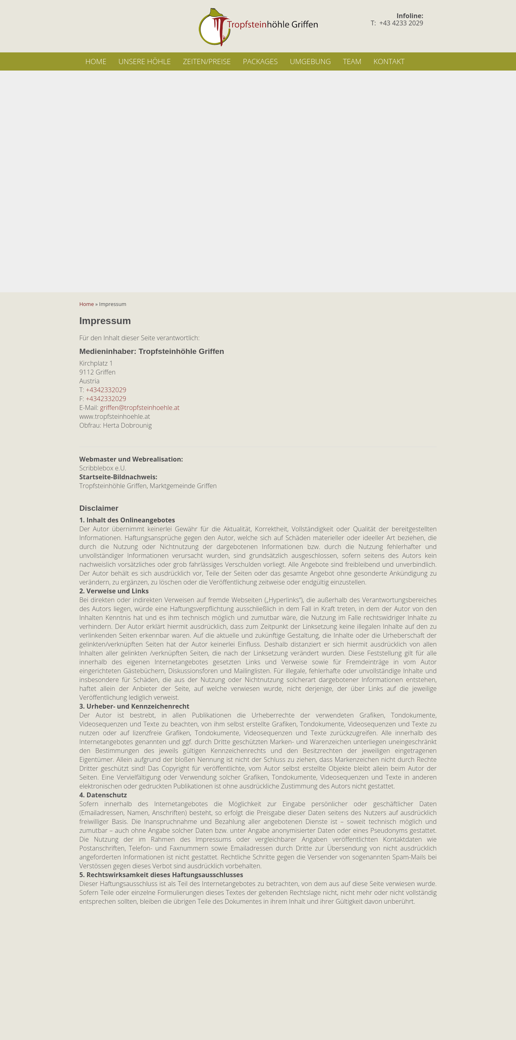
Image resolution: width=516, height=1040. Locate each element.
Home (95, 61)
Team (352, 61)
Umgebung (310, 61)
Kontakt (388, 61)
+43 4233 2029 (401, 23)
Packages (260, 61)
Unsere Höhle (145, 61)
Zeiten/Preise (207, 61)
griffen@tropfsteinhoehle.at (139, 407)
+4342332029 (106, 389)
